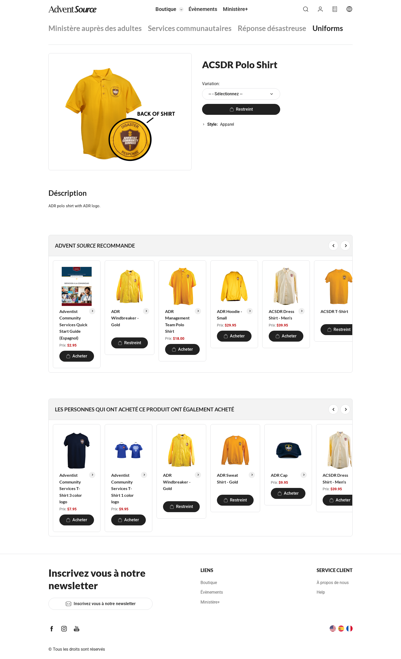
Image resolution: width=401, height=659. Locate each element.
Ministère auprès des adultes (95, 28)
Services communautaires (189, 28)
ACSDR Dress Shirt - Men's (281, 315)
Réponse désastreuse (272, 28)
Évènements (203, 9)
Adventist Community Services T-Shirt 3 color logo (70, 488)
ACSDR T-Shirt (334, 311)
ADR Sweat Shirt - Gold (227, 478)
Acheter (76, 356)
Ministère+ (235, 9)
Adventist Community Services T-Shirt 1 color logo (122, 488)
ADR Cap (279, 475)
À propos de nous (333, 582)
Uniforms (327, 28)
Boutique (165, 9)
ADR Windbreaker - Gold (125, 318)
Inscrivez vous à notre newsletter (100, 604)
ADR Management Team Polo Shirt (177, 321)
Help (321, 592)
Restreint (241, 109)
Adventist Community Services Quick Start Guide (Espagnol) (73, 324)
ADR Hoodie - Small (229, 315)
